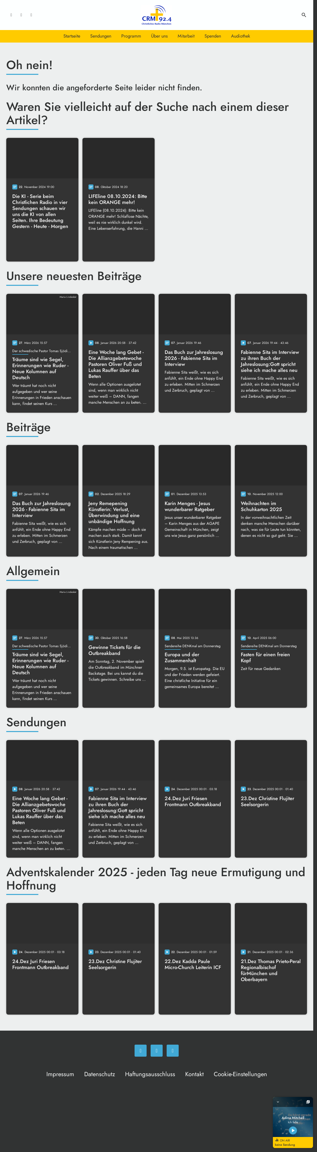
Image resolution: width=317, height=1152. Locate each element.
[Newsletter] (31, 15)
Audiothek (240, 36)
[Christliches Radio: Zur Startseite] (157, 15)
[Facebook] (11, 15)
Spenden (212, 36)
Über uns (159, 36)
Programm (131, 36)
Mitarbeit (186, 36)
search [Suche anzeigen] (304, 15)
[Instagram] (21, 15)
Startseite (71, 36)
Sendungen (100, 36)
